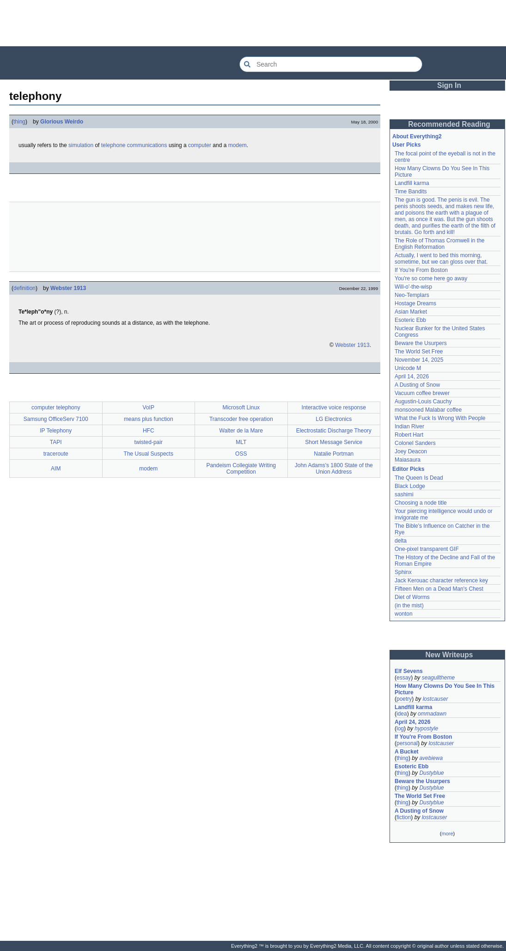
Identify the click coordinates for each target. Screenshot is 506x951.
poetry (404, 699)
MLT (241, 442)
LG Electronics (334, 419)
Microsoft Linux (241, 407)
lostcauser (435, 699)
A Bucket (407, 751)
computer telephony (55, 407)
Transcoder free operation (241, 419)
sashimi (404, 494)
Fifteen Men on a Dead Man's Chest (439, 589)
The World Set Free (419, 351)
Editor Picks (408, 469)
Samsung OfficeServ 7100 (56, 419)
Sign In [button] (449, 85)
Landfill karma (412, 183)
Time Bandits (411, 191)
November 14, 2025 (419, 360)
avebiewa (431, 758)
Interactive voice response (334, 407)
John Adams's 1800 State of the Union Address (334, 468)
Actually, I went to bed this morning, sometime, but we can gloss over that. (441, 258)
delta (401, 540)
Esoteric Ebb (410, 320)
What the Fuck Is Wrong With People (440, 418)
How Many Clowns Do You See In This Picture (444, 689)
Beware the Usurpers (421, 343)
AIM (56, 468)
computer (199, 145)
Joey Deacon (411, 451)
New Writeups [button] (449, 655)
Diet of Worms (412, 597)
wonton (404, 614)
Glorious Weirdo (61, 121)
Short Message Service (333, 442)
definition (24, 288)
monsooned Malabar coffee (428, 410)
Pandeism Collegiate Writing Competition (241, 468)
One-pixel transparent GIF (427, 549)
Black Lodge (410, 486)
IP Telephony (56, 430)
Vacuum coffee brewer (422, 393)
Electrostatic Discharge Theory (334, 430)
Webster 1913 (68, 288)
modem (237, 145)
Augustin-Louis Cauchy (423, 401)
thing (19, 121)
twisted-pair (148, 442)
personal (407, 743)
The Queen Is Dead (419, 478)
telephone (113, 145)
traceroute (55, 454)
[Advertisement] (253, 23)
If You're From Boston (421, 270)
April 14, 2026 (412, 376)
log (400, 728)
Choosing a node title (421, 503)
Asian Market (411, 312)
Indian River (409, 426)
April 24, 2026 (412, 722)
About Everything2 (417, 136)
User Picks (406, 145)
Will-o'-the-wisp (413, 287)
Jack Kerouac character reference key (441, 580)
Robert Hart (409, 435)
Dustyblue (431, 773)
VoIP (148, 407)
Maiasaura (408, 460)
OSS (241, 454)
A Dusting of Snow (417, 385)
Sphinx (403, 572)
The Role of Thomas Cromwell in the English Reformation (440, 243)
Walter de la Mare (241, 430)
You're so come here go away (431, 278)
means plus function (148, 419)
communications (147, 145)
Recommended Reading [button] (449, 124)
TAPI (56, 442)
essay (403, 677)
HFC (148, 430)
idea (401, 713)
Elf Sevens (409, 671)
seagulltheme (438, 677)
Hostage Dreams (415, 303)
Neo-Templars (412, 295)
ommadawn (432, 713)
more (447, 833)
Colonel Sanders (415, 443)
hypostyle (426, 728)
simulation (80, 145)
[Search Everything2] (330, 64)
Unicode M (408, 368)
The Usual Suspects (148, 454)
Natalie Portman (334, 454)
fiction (403, 817)
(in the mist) (409, 605)
